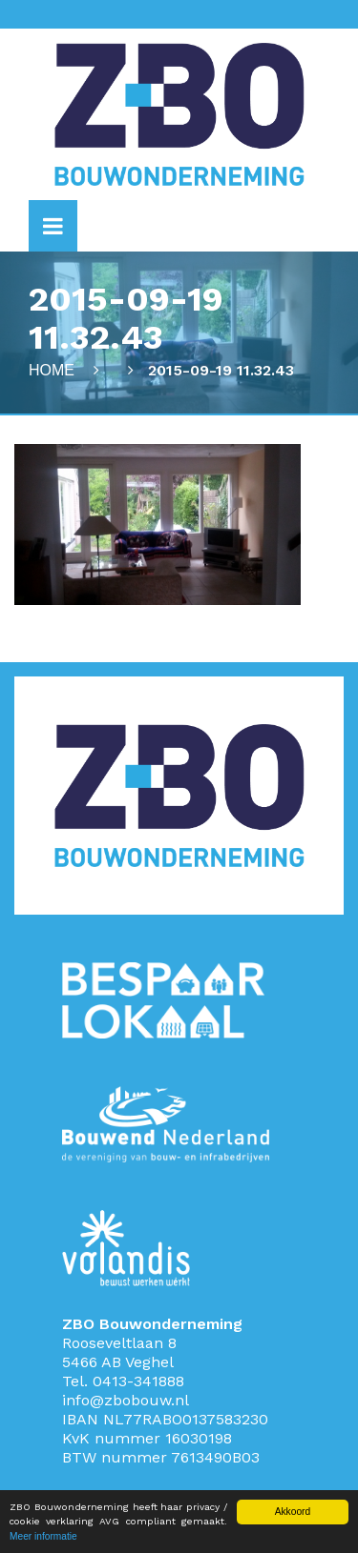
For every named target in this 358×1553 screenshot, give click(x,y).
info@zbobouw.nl (125, 1400)
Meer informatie (43, 1536)
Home (51, 370)
